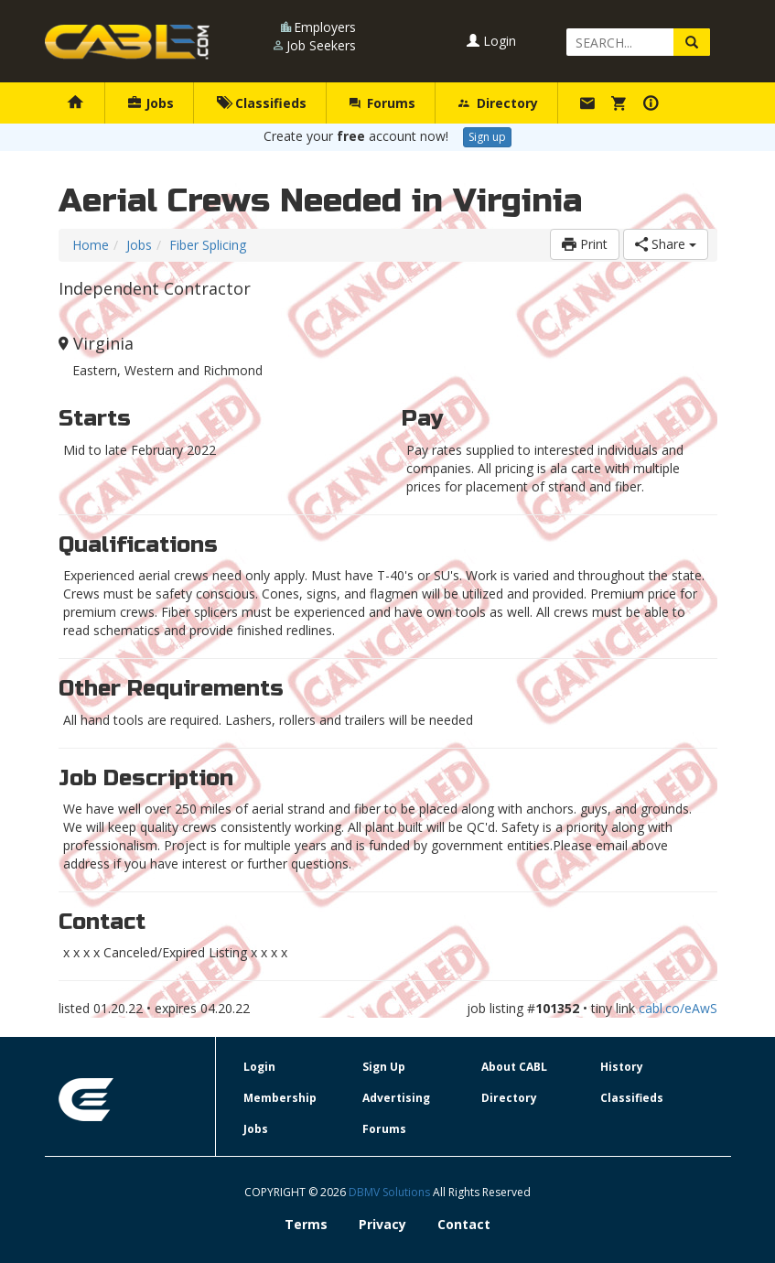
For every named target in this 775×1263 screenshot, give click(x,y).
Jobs (151, 103)
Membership (280, 1098)
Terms (306, 1224)
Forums (382, 103)
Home (90, 245)
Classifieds (261, 103)
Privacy (382, 1224)
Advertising (396, 1098)
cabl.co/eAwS (678, 1008)
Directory (497, 103)
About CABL (514, 1066)
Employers (325, 27)
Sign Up (383, 1066)
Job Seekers (321, 45)
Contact (463, 1224)
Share (665, 244)
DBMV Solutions (391, 1192)
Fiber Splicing (207, 245)
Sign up (487, 137)
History (621, 1066)
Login (491, 40)
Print (585, 244)
